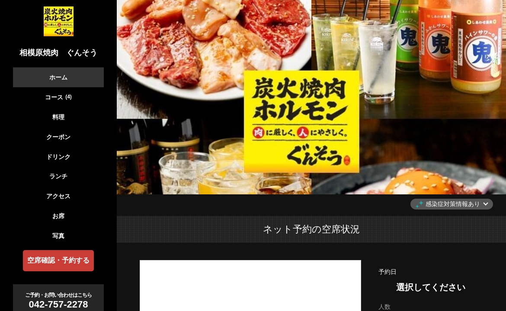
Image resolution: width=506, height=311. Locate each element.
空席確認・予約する (58, 260)
